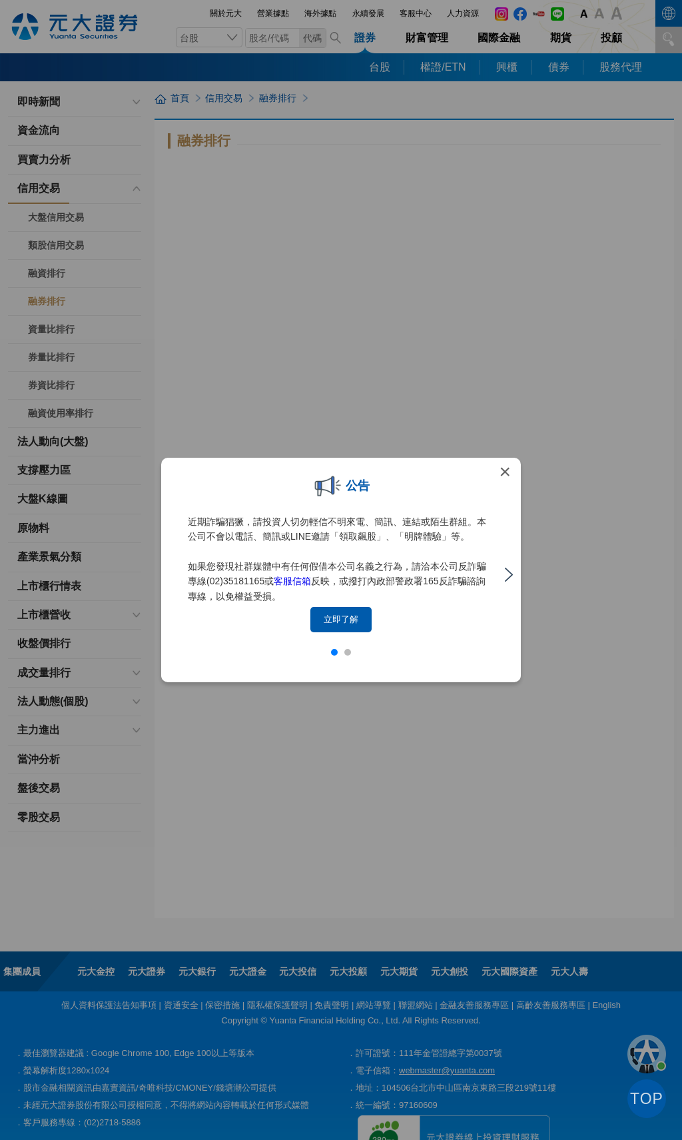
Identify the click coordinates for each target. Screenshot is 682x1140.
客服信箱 (292, 581)
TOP (646, 1098)
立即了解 (341, 619)
